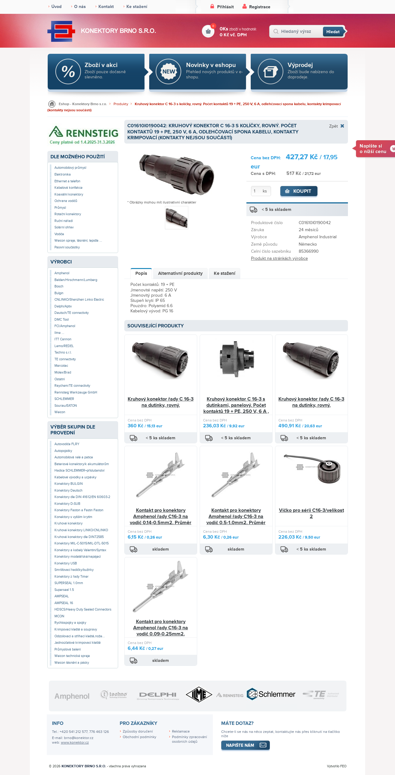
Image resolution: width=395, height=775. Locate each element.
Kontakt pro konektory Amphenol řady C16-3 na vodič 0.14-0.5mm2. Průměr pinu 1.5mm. (160, 519)
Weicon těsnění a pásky (71, 663)
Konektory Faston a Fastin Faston (78, 510)
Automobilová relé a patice (73, 457)
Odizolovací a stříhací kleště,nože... (79, 636)
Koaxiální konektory (68, 194)
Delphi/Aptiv (63, 306)
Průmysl (60, 208)
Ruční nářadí (63, 221)
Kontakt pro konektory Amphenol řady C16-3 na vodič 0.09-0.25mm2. (160, 628)
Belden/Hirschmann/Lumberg (75, 280)
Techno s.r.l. (63, 352)
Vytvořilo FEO (336, 766)
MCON (59, 616)
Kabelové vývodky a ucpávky (75, 477)
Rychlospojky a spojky (70, 623)
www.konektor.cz (75, 742)
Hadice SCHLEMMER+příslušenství (79, 471)
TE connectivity (65, 359)
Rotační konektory (67, 214)
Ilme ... (59, 333)
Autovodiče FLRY (66, 444)
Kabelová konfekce (68, 188)
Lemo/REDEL (64, 346)
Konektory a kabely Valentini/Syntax (80, 550)
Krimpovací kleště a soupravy (75, 629)
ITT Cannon (62, 339)
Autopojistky (63, 451)
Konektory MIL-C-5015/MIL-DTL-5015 (81, 543)
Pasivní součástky (67, 247)
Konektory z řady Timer (71, 577)
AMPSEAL (61, 596)
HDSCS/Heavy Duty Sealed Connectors (82, 609)
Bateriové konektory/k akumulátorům (81, 464)
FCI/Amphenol (64, 326)
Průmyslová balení (67, 649)
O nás (80, 6)
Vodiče (59, 234)
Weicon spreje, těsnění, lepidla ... (78, 241)
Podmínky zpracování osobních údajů (189, 739)
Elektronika (62, 174)
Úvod (56, 6)
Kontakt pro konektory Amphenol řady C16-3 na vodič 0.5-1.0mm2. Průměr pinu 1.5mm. (235, 519)
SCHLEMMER (64, 399)
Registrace (259, 7)
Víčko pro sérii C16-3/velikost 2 (311, 513)
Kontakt (106, 6)
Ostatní (59, 379)
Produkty (121, 104)
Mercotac (61, 366)
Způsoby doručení (138, 731)
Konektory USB (65, 563)
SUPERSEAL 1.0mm (68, 583)
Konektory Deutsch (68, 490)
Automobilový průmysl (70, 168)
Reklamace (181, 731)
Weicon (59, 412)
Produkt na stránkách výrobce (279, 258)
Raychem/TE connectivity (72, 386)
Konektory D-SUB (67, 504)
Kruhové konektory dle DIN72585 (79, 537)
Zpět (333, 126)
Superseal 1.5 (64, 590)
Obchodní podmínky (139, 737)
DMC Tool (61, 320)
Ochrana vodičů (65, 201)
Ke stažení (136, 6)
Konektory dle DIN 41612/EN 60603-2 (82, 497)
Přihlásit (225, 7)
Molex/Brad (62, 372)
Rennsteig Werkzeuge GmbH (75, 392)
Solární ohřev (64, 227)
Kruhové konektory (68, 523)
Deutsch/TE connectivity (71, 313)
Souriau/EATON (65, 406)
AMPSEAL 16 (63, 603)
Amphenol (61, 273)
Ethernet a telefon (67, 181)
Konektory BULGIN (68, 484)
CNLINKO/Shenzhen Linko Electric (79, 300)
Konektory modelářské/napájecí (77, 557)
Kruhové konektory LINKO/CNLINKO (81, 530)
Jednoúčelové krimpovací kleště (77, 643)
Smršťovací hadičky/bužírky (74, 570)
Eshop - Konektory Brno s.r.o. (83, 104)
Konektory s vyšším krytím (73, 517)
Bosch (58, 286)
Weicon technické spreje (72, 656)
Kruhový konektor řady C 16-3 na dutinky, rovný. (161, 402)
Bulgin (58, 293)
